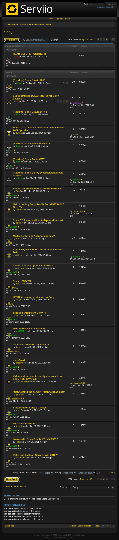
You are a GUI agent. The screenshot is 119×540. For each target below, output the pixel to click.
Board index (14, 24)
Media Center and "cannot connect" (34, 236)
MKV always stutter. (24, 423)
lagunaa (77, 103)
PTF (71, 538)
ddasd (75, 134)
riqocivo (19, 363)
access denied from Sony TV (30, 312)
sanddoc (20, 315)
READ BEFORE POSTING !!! (29, 53)
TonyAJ (19, 299)
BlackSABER (22, 381)
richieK (19, 426)
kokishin (19, 223)
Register (59, 19)
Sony (48, 24)
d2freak (19, 133)
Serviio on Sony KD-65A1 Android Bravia (37, 188)
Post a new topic (12, 39)
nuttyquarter (13, 351)
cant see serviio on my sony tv (31, 344)
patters (19, 178)
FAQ (51, 19)
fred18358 (20, 284)
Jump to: (64, 487)
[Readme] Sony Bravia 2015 (29, 80)
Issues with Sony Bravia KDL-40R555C (35, 439)
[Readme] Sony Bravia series (30, 111)
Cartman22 (21, 210)
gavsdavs (20, 394)
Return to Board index (16, 486)
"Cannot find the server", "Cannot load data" (39, 391)
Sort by (66, 472)
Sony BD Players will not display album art (38, 220)
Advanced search (105, 7)
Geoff (18, 191)
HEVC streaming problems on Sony (34, 297)
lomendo (12, 462)
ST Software (61, 538)
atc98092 (12, 195)
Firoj (18, 442)
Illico (19, 83)
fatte (10, 87)
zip (17, 56)
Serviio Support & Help (32, 24)
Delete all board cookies (88, 526)
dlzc (17, 238)
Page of (86, 39)
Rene (19, 255)
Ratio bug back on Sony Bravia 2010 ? (35, 455)
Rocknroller (22, 268)
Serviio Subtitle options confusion (33, 265)
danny (18, 347)
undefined (19, 360)
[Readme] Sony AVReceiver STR (32, 143)
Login (67, 19)
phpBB (47, 535)
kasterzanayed (15, 399)
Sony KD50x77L (22, 281)
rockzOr (19, 410)
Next (111, 472)
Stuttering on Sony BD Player (30, 407)
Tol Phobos (21, 457)
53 (113, 40)
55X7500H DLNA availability (29, 328)
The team (72, 526)
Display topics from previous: (33, 472)
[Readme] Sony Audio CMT (29, 159)
